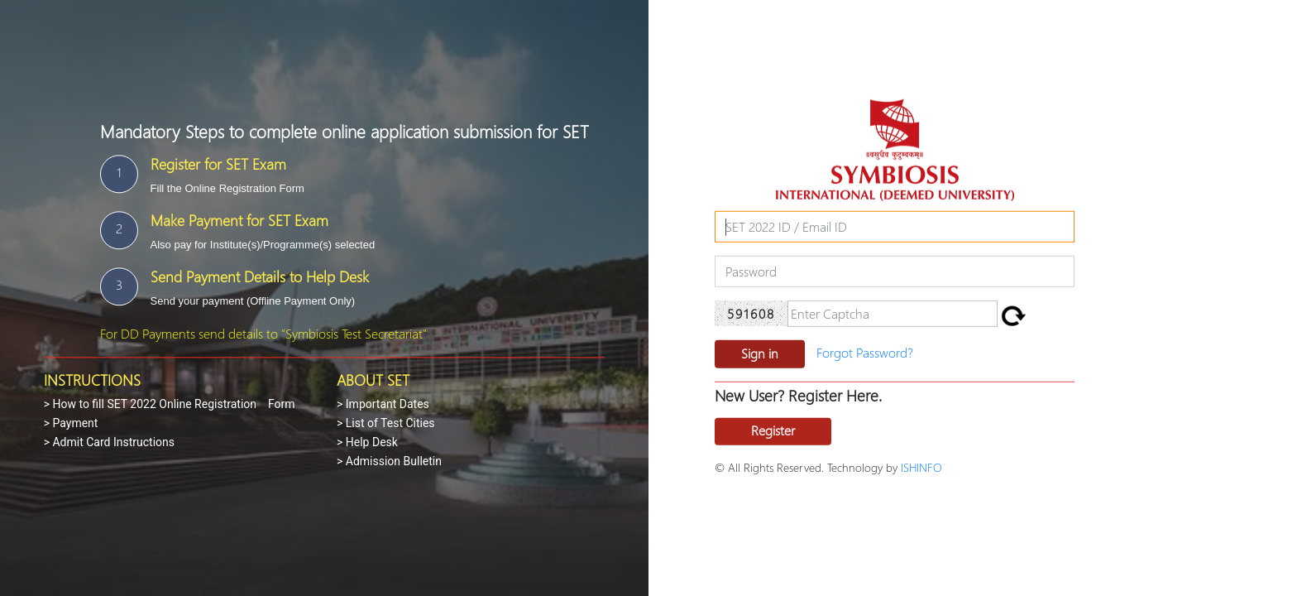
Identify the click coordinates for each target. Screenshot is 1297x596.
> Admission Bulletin (389, 461)
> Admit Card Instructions (109, 442)
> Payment (71, 423)
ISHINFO (921, 467)
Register (773, 430)
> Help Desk (367, 442)
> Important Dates (383, 404)
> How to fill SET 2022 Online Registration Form (169, 404)
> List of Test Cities (386, 423)
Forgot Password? (864, 352)
